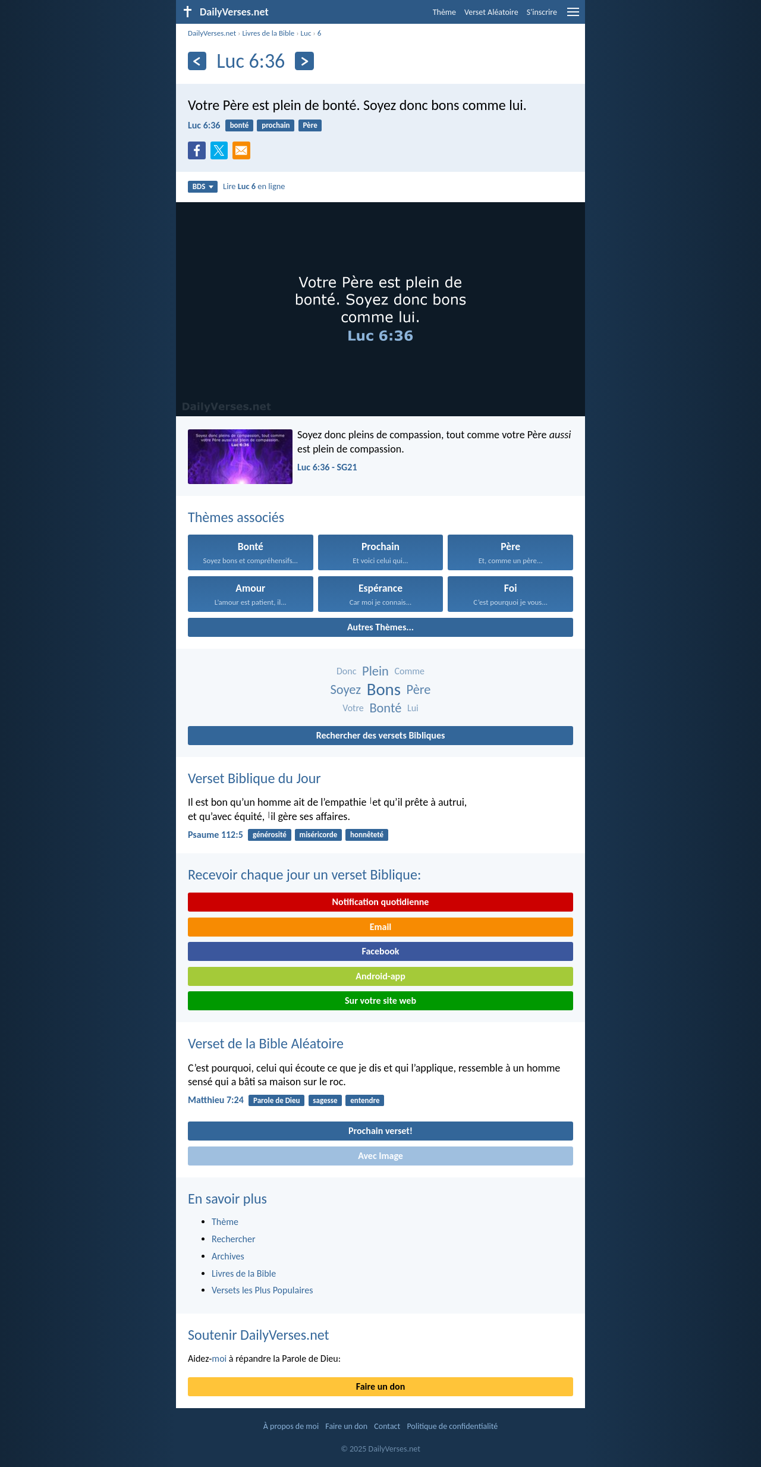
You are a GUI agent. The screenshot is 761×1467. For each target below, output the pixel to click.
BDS (203, 186)
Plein (375, 671)
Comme (409, 671)
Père (310, 125)
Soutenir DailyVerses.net (258, 1334)
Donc (346, 671)
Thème (444, 12)
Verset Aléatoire (491, 12)
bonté (239, 125)
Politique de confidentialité (452, 1426)
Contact (387, 1426)
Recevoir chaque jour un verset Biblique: (304, 874)
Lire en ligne (254, 186)
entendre (364, 1100)
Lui (413, 708)
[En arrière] (197, 61)
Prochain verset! (380, 1130)
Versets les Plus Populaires (262, 1290)
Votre (353, 708)
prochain (276, 125)
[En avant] (304, 61)
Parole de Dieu (276, 1100)
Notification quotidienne (380, 901)
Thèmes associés (236, 517)
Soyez (345, 689)
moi (219, 1358)
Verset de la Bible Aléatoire (266, 1043)
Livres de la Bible (268, 33)
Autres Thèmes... (380, 627)
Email (381, 926)
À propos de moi (291, 1426)
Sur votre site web (380, 1000)
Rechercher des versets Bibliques (380, 735)
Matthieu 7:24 (216, 1099)
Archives (228, 1256)
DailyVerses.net (212, 33)
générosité (270, 834)
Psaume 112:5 (215, 834)
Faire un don (380, 1386)
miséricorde (319, 834)
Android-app (380, 976)
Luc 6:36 (204, 125)
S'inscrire (542, 12)
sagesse (325, 1100)
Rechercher (234, 1239)
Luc (306, 33)
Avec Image (380, 1155)
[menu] (573, 16)
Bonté (385, 708)
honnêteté (366, 834)
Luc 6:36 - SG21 (327, 467)
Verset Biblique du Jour (254, 778)
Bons (384, 689)
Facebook (380, 951)
